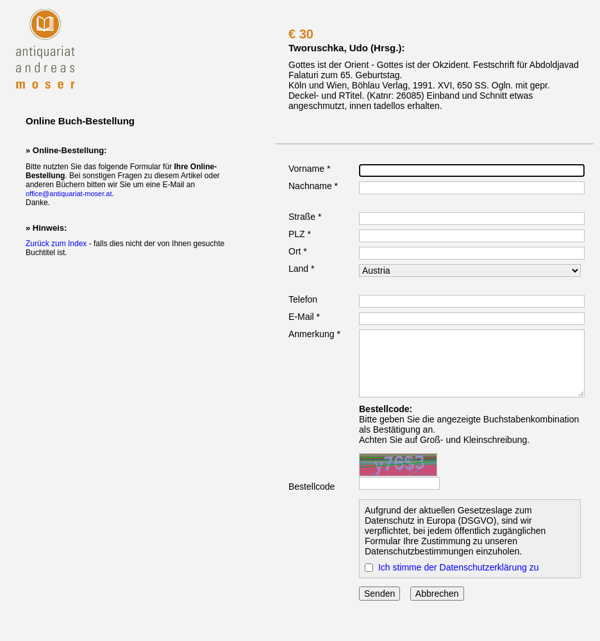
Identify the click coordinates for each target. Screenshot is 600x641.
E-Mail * (304, 317)
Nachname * (313, 186)
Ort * (297, 251)
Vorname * (309, 168)
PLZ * (299, 234)
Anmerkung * (314, 334)
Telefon (302, 299)
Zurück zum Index (56, 243)
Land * (301, 268)
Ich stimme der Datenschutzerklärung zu (458, 567)
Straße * (304, 217)
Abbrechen (437, 593)
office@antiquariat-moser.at (69, 193)
